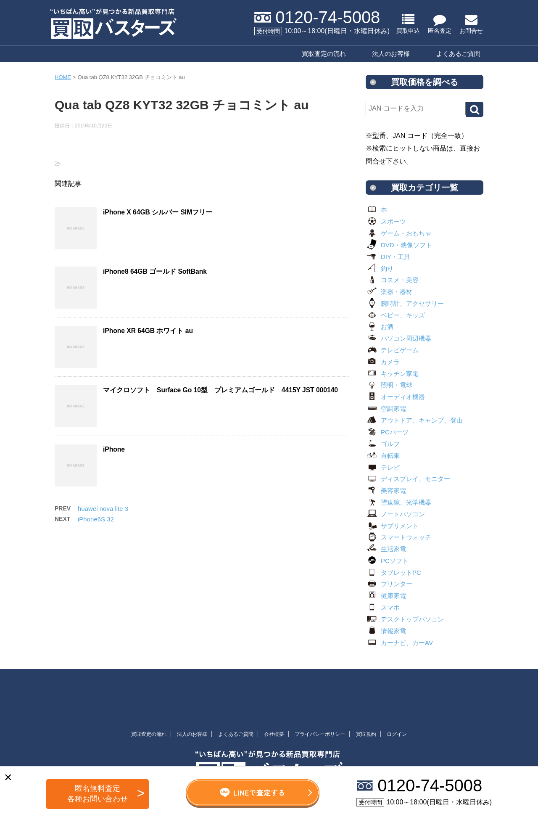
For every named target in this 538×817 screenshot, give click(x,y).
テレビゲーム (392, 350)
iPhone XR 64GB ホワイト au (148, 330)
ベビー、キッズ (395, 315)
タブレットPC (393, 572)
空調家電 (386, 408)
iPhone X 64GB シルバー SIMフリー (157, 212)
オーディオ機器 (395, 396)
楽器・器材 (389, 291)
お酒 (379, 326)
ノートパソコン (395, 514)
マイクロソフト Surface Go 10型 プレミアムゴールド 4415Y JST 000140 (220, 390)
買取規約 (366, 734)
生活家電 (386, 549)
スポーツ (386, 221)
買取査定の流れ (324, 53)
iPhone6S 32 (96, 519)
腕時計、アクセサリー (405, 303)
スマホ (383, 607)
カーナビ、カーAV (399, 642)
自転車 (383, 455)
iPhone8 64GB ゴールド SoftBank (155, 271)
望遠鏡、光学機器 (398, 502)
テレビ (383, 467)
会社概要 (274, 734)
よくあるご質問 (458, 53)
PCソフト (387, 560)
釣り (379, 268)
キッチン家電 (392, 373)
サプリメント (392, 525)
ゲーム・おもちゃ (398, 233)
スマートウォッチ (398, 537)
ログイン (397, 734)
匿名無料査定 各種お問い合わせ (97, 793)
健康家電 (386, 595)
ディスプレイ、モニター (408, 478)
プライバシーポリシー (320, 734)
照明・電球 (389, 385)
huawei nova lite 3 (103, 508)
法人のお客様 (391, 53)
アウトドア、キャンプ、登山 (414, 420)
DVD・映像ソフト (399, 245)
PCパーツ (387, 432)
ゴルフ (383, 443)
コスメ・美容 (392, 279)
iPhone (114, 449)
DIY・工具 (388, 256)
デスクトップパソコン (405, 619)
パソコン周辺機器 (398, 338)
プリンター (389, 583)
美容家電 (386, 490)
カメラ (383, 361)
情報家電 (386, 631)
